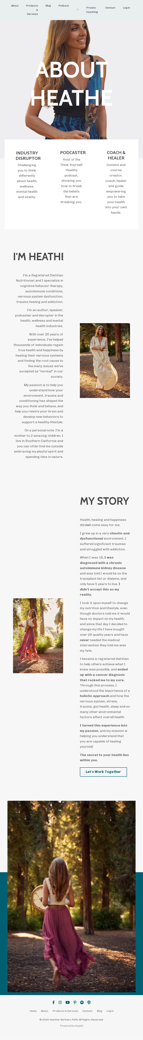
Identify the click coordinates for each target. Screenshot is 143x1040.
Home (33, 1015)
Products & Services (32, 10)
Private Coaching (92, 9)
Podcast (63, 5)
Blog (48, 5)
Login (126, 7)
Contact (110, 7)
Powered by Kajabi (71, 1030)
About (15, 5)
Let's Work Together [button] (103, 777)
